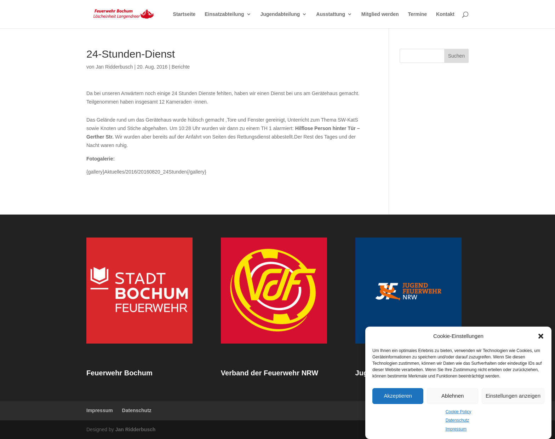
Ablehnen (452, 396)
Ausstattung (330, 14)
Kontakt (445, 14)
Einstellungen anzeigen (513, 396)
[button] (540, 336)
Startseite (184, 14)
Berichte (181, 67)
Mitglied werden (380, 14)
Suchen (456, 56)
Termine (417, 14)
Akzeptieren (398, 396)
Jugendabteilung (280, 14)
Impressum (456, 429)
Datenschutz (457, 420)
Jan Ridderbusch (114, 67)
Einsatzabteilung (224, 14)
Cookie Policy (458, 411)
